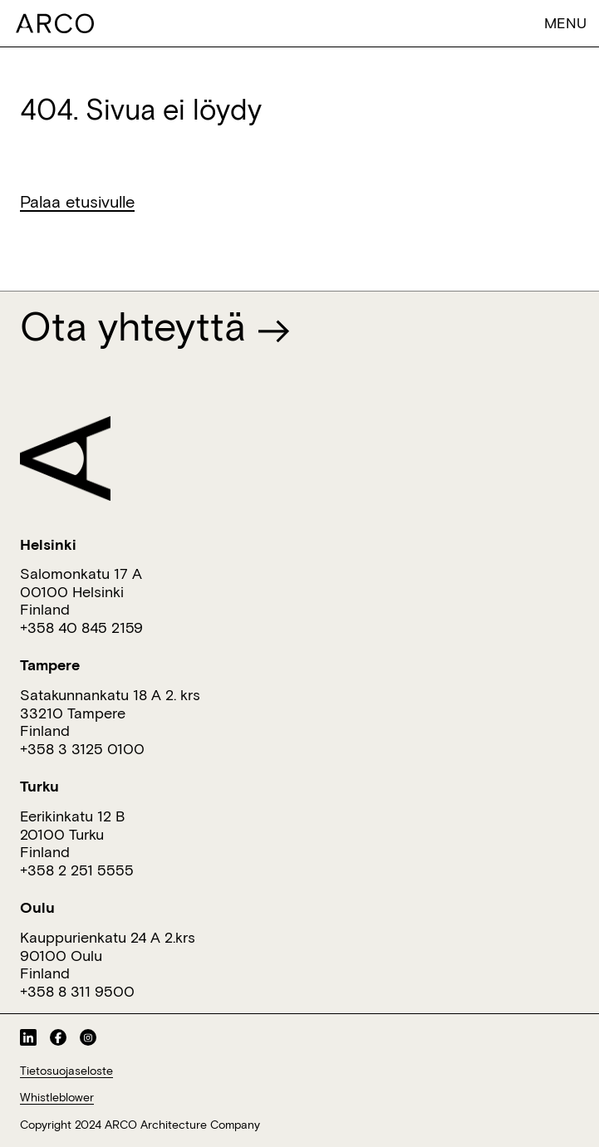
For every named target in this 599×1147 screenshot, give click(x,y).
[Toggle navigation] (551, 23)
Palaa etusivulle (77, 201)
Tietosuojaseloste (66, 1070)
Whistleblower (57, 1097)
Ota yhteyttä (155, 325)
